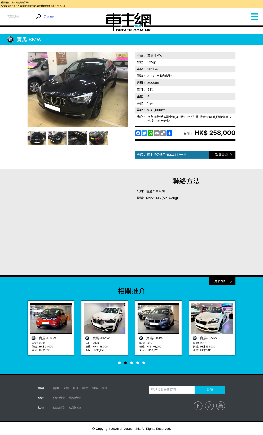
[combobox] (20, 17)
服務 (75, 388)
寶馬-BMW (43, 338)
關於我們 (59, 398)
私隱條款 (75, 408)
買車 (56, 388)
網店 (95, 388)
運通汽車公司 (155, 191)
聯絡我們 (75, 398)
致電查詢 (221, 154)
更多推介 (220, 281)
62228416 (153, 198)
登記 (210, 390)
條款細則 (59, 408)
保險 (66, 388)
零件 (85, 388)
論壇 (104, 388)
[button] (119, 363)
